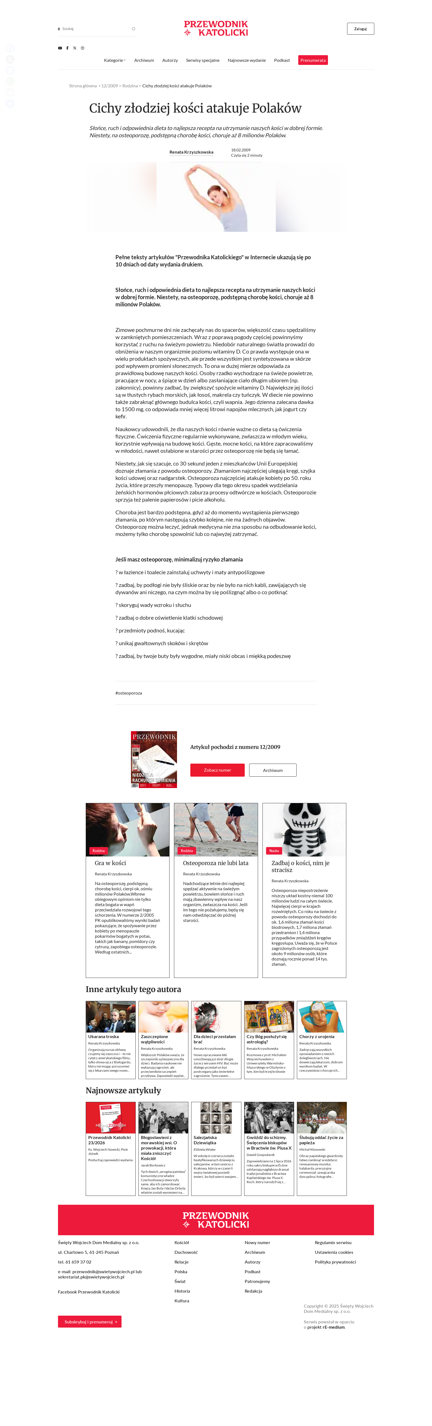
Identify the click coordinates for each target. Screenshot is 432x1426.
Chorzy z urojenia (316, 1126)
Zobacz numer (217, 859)
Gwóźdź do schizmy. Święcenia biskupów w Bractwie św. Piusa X (269, 1232)
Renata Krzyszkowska (191, 151)
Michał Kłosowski (312, 1239)
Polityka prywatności (335, 1351)
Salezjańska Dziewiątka (205, 1229)
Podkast (282, 60)
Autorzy (170, 60)
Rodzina (130, 85)
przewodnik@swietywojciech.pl (103, 1361)
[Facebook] (67, 48)
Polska (181, 1361)
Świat (180, 1371)
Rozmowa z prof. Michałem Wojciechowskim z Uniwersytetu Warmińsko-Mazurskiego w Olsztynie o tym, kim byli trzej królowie (266, 1153)
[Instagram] (82, 48)
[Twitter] (75, 48)
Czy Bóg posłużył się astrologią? (267, 1128)
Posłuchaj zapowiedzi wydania (110, 1250)
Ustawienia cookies (334, 1341)
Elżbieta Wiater (205, 1239)
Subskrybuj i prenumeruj (89, 1411)
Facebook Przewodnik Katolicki (89, 1381)
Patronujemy (257, 1371)
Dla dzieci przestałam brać (215, 1128)
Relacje (182, 1351)
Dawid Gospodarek (261, 1244)
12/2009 (270, 837)
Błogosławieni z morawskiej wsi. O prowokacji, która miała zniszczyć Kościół (159, 1237)
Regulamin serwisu (333, 1332)
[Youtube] (60, 48)
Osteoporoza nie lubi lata (216, 952)
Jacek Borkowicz (153, 1255)
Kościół (182, 1332)
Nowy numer (257, 1332)
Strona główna (83, 85)
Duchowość (186, 1341)
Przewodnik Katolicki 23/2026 (109, 1229)
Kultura (182, 1390)
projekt (326, 1416)
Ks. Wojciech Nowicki (104, 1239)
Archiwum (273, 860)
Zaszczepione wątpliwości (154, 1128)
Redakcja (253, 1380)
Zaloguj (360, 29)
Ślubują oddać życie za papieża (321, 1229)
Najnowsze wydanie (247, 60)
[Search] (59, 29)
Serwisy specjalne (202, 60)
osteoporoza (130, 782)
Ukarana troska (103, 1126)
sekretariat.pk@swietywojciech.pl (91, 1366)
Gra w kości (110, 952)
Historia (182, 1380)
